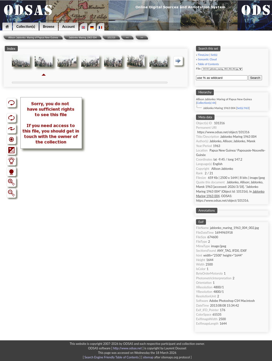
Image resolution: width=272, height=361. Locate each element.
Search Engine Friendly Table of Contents (112, 357)
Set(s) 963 (243, 107)
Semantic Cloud (207, 59)
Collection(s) (25, 26)
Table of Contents (208, 64)
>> (141, 37)
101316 (111, 37)
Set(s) (214, 54)
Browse (48, 26)
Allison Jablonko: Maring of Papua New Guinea (33, 37)
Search (255, 78)
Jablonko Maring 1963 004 (83, 37)
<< (127, 37)
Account (68, 26)
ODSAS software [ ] (116, 348)
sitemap (148, 357)
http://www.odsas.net (127, 348)
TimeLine (203, 54)
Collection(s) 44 (206, 102)
